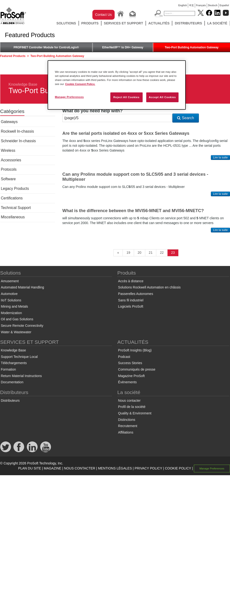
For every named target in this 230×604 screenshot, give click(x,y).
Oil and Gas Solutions (17, 319)
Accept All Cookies (162, 97)
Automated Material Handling (22, 287)
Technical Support (16, 208)
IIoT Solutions (11, 300)
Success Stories (130, 363)
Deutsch (212, 5)
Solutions (66, 23)
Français (201, 5)
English (182, 5)
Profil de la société (131, 407)
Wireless (8, 150)
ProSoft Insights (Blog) (134, 350)
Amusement (10, 281)
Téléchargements (14, 363)
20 (139, 252)
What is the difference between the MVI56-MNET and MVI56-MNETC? (133, 210)
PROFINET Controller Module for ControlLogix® (46, 47)
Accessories (11, 160)
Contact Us (103, 15)
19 (128, 252)
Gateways (9, 122)
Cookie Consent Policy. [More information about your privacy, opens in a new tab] (80, 84)
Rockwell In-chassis (17, 131)
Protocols (9, 169)
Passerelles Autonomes (135, 294)
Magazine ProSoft (131, 376)
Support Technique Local (19, 357)
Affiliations (125, 432)
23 (173, 252)
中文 (191, 5)
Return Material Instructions (21, 376)
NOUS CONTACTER (79, 468)
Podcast (124, 357)
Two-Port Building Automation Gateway (192, 47)
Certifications (12, 198)
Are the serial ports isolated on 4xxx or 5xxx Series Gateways (126, 133)
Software (8, 179)
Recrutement (127, 426)
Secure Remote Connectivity (22, 325)
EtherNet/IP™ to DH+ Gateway (122, 47)
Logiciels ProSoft (130, 306)
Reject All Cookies (126, 97)
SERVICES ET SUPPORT (123, 23)
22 (162, 252)
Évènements (127, 382)
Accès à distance (130, 281)
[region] (117, 85)
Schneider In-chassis (18, 141)
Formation (8, 369)
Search (185, 118)
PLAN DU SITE (29, 468)
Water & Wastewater (16, 332)
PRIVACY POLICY (148, 468)
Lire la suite (220, 157)
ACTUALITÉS (159, 23)
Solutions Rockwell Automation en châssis (149, 287)
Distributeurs (188, 23)
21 (151, 252)
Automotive (9, 294)
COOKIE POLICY (178, 468)
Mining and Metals (14, 306)
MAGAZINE (52, 468)
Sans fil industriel (130, 300)
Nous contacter (129, 400)
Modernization (11, 313)
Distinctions (126, 420)
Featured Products (13, 56)
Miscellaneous (13, 217)
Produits (90, 23)
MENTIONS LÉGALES (115, 468)
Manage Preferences (211, 468)
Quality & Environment (134, 413)
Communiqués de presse (136, 369)
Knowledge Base (23, 84)
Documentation (12, 382)
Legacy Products (15, 188)
